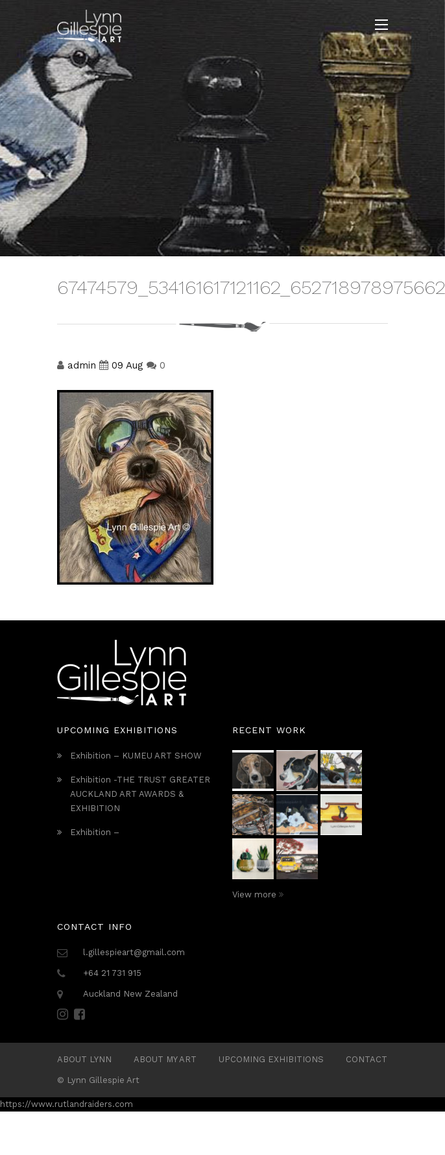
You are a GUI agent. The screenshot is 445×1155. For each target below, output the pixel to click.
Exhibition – (94, 832)
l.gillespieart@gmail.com (134, 952)
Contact (366, 1059)
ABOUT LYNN (84, 1059)
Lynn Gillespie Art (103, 1080)
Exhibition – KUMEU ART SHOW (136, 755)
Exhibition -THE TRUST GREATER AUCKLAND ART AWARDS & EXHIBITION (140, 794)
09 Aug (127, 365)
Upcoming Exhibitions (271, 1059)
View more (257, 894)
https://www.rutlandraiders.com (66, 1104)
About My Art (165, 1059)
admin (81, 365)
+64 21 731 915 (112, 973)
